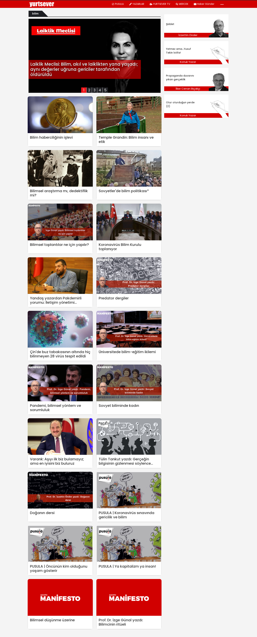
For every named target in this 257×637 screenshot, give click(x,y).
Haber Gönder (204, 4)
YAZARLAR (136, 4)
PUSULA (118, 4)
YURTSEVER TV (160, 4)
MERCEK (181, 4)
